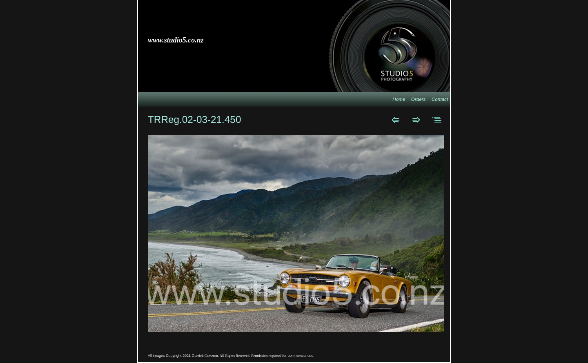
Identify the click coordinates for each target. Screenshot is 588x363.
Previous (395, 120)
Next (416, 120)
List (437, 120)
